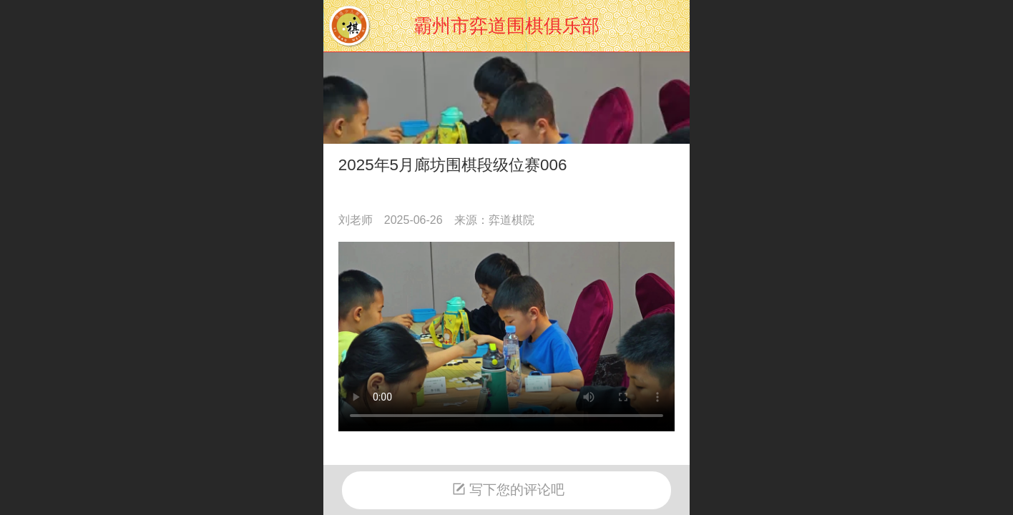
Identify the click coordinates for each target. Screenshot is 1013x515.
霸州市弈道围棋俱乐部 (506, 26)
